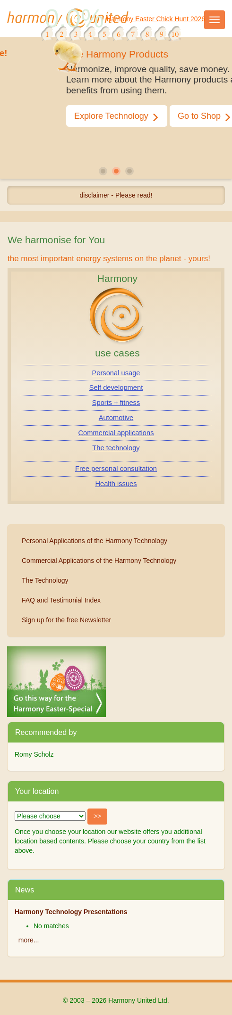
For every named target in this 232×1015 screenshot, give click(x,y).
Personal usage (116, 373)
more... (28, 940)
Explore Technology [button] (134, 116)
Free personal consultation (116, 468)
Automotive (116, 417)
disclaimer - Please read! (115, 195)
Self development (116, 387)
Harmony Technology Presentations (71, 912)
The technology (115, 448)
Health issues (116, 483)
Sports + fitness (116, 402)
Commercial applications (116, 433)
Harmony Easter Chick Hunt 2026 (156, 19)
